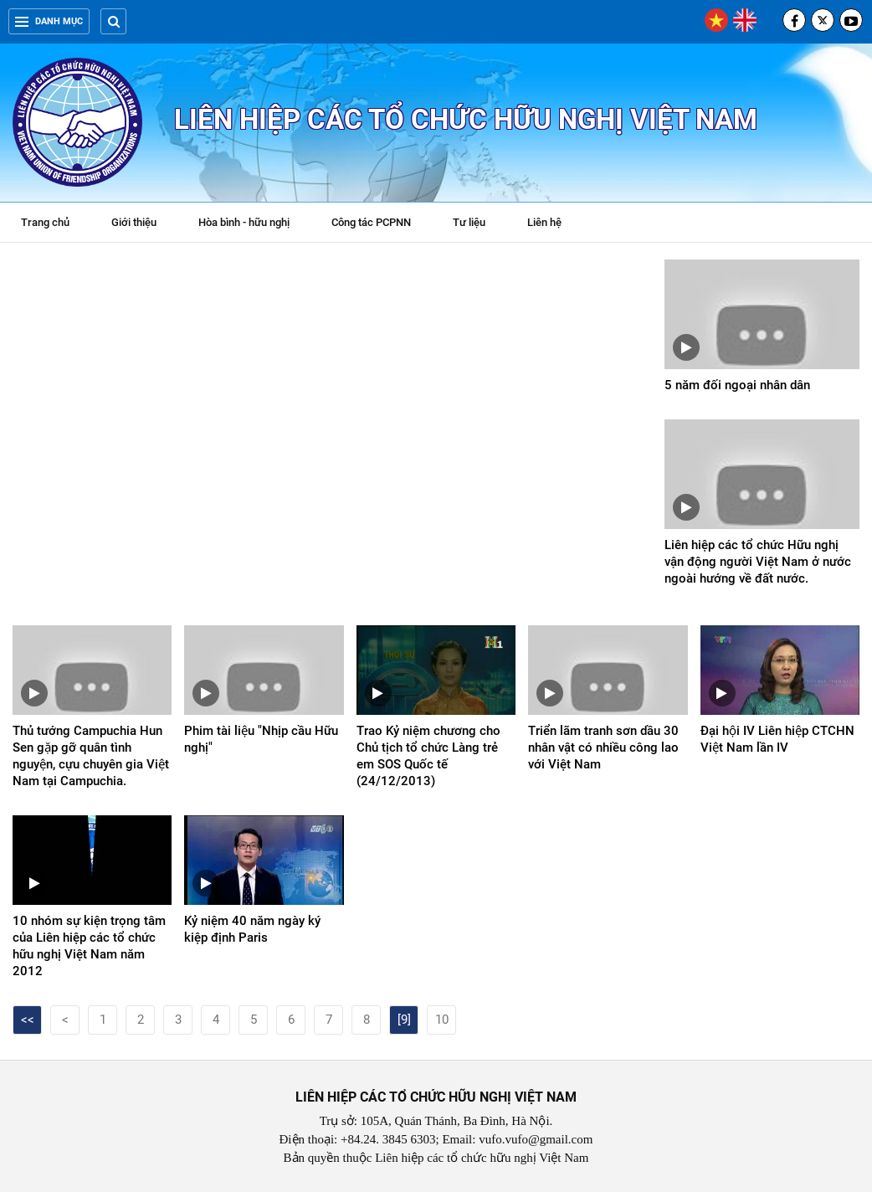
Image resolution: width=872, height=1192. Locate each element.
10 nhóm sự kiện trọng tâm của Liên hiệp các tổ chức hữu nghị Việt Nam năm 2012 (89, 946)
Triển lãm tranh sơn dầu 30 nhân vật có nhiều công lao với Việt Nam (603, 747)
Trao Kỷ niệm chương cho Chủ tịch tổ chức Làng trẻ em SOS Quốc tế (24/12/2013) (428, 756)
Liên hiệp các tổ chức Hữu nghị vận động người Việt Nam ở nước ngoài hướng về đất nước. (757, 561)
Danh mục (49, 21)
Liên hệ (544, 222)
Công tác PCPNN (371, 222)
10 (442, 1019)
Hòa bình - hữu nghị (244, 222)
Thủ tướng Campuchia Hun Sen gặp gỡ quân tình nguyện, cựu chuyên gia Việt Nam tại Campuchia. (91, 756)
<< (27, 1019)
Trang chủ (45, 222)
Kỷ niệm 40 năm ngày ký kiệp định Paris (252, 929)
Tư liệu (477, 224)
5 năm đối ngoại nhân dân (737, 385)
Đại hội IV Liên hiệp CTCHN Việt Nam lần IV (777, 739)
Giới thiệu (133, 222)
